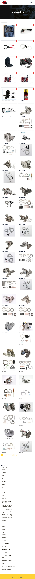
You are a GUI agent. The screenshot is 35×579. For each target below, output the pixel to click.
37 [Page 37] (14, 455)
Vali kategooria (4, 23)
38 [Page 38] (16, 455)
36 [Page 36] (12, 455)
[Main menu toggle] (31, 3)
